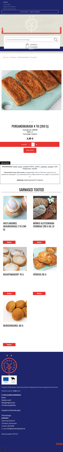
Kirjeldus (5, 163)
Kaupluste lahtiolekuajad (11, 410)
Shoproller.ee (59, 444)
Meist (4, 397)
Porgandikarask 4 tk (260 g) (27, 57)
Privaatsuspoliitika (9, 405)
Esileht (6, 57)
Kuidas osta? (6, 400)
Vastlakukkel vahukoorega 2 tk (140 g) (14, 226)
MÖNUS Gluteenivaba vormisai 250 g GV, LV (43, 225)
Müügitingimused (8, 402)
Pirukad (13, 57)
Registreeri (35, 12)
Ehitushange (6, 415)
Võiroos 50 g (39, 274)
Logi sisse (24, 12)
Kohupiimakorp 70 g (13, 274)
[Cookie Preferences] (3, 449)
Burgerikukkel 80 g (13, 325)
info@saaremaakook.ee (16, 428)
